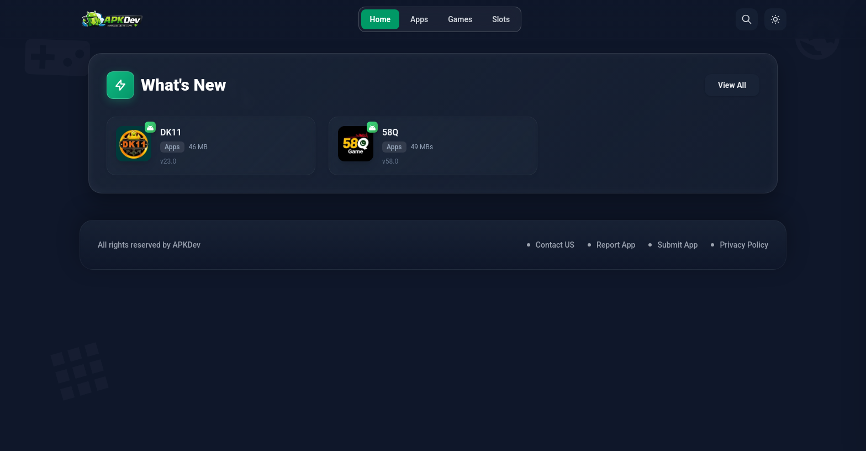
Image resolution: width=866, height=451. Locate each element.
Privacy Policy (744, 244)
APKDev (186, 244)
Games (460, 19)
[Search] (747, 19)
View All (732, 85)
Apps (419, 19)
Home (380, 19)
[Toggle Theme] (775, 19)
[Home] (112, 19)
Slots (501, 19)
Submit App (677, 244)
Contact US (555, 244)
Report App (615, 244)
